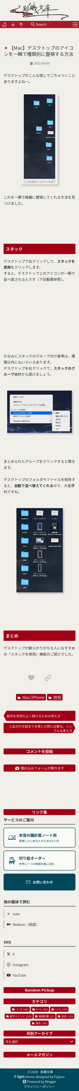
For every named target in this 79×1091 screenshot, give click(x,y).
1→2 (59, 1009)
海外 (39, 1023)
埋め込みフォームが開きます (39, 768)
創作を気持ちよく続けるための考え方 (33, 716)
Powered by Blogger (41, 1081)
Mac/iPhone (31, 697)
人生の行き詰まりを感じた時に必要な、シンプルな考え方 (40, 728)
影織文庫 (46, 1072)
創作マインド (19, 1016)
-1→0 (20, 1009)
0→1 (40, 1009)
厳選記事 (44, 1016)
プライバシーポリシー (39, 1086)
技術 (55, 697)
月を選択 (40, 1041)
